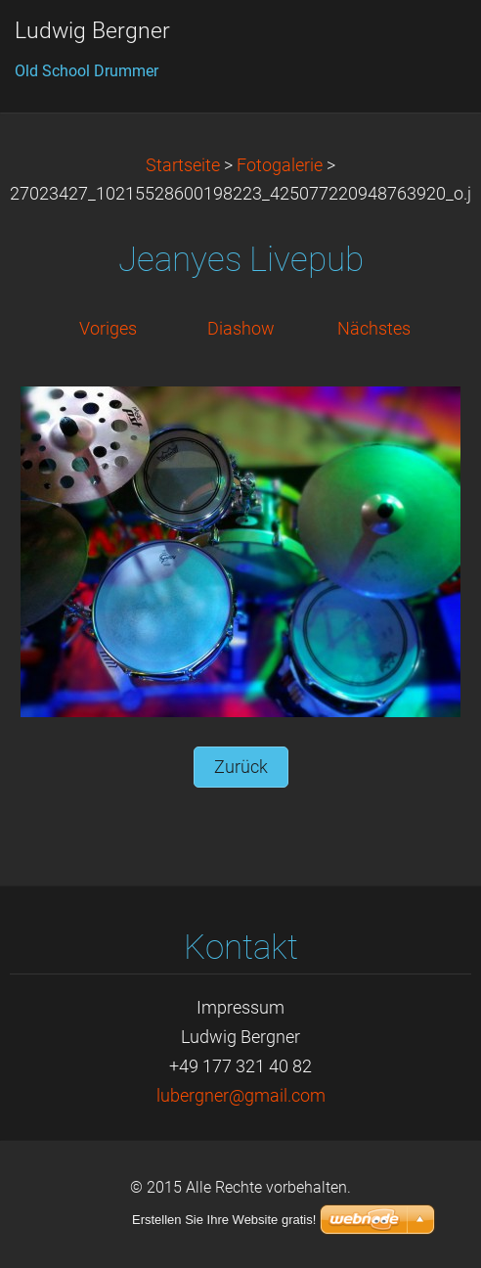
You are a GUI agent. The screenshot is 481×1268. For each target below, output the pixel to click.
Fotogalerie (280, 165)
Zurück (241, 767)
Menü (427, 44)
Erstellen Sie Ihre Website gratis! (224, 1219)
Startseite (183, 165)
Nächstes (374, 329)
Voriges (108, 329)
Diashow (241, 329)
